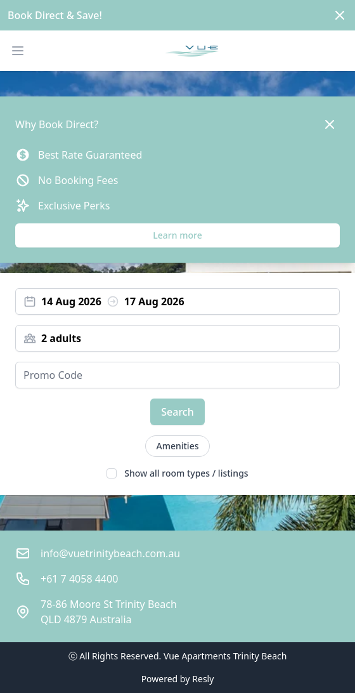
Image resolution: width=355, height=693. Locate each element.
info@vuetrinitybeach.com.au (110, 553)
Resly (203, 679)
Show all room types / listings (186, 473)
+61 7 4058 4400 (79, 579)
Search (177, 412)
